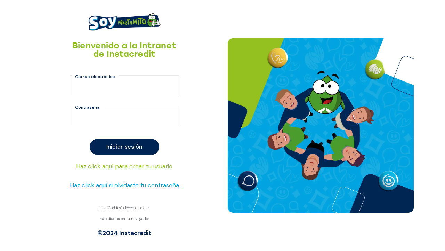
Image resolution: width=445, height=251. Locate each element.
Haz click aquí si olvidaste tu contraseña (124, 185)
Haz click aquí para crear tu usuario (124, 166)
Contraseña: (87, 107)
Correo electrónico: (95, 76)
